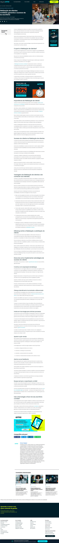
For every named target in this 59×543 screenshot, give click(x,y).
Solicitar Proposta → (42, 541)
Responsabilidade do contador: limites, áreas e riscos (37, 489)
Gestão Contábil (10, 8)
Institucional (41, 1)
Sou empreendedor (17, 1)
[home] (4, 1)
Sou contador (27, 1)
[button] (2, 21)
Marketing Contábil (8, 5)
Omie (34, 1)
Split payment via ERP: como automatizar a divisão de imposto (51, 489)
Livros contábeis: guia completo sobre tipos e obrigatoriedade (21, 489)
